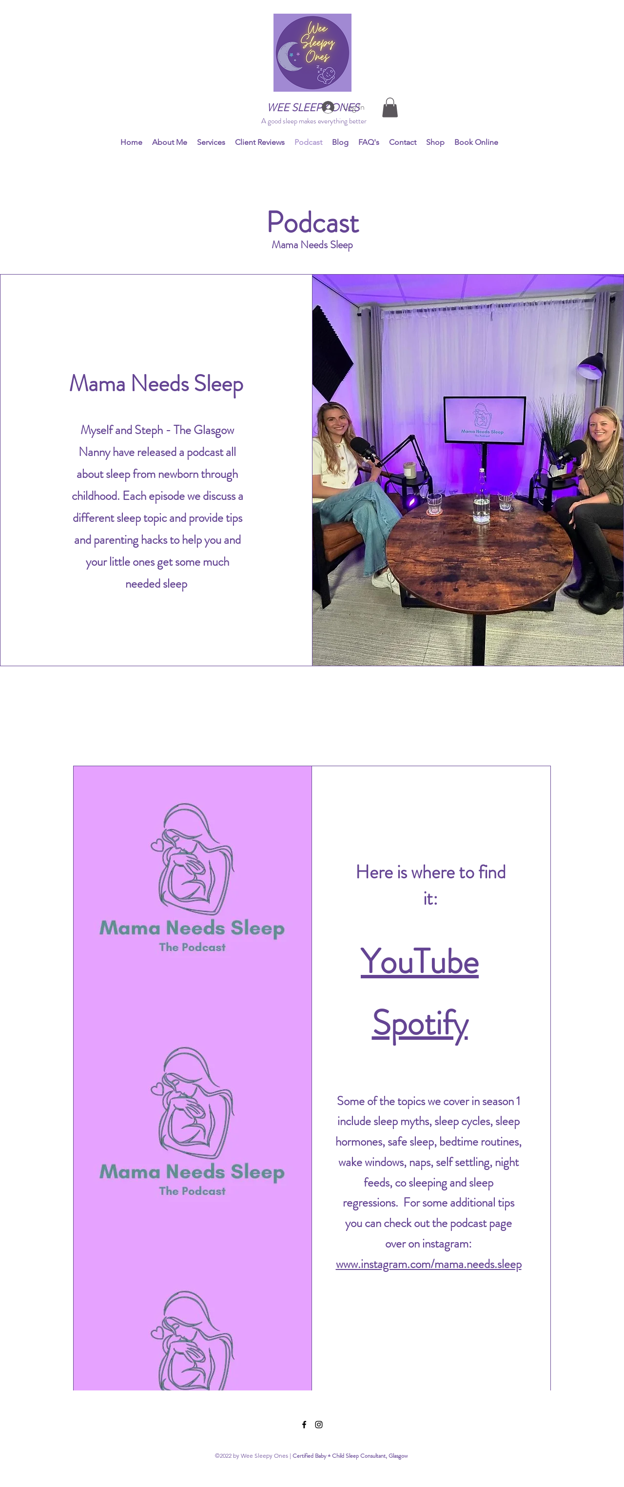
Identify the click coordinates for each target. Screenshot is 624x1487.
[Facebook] (304, 1424)
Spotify (420, 1023)
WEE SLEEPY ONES (313, 107)
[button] (390, 108)
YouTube (420, 961)
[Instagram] (319, 1424)
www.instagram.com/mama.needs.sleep (429, 1264)
